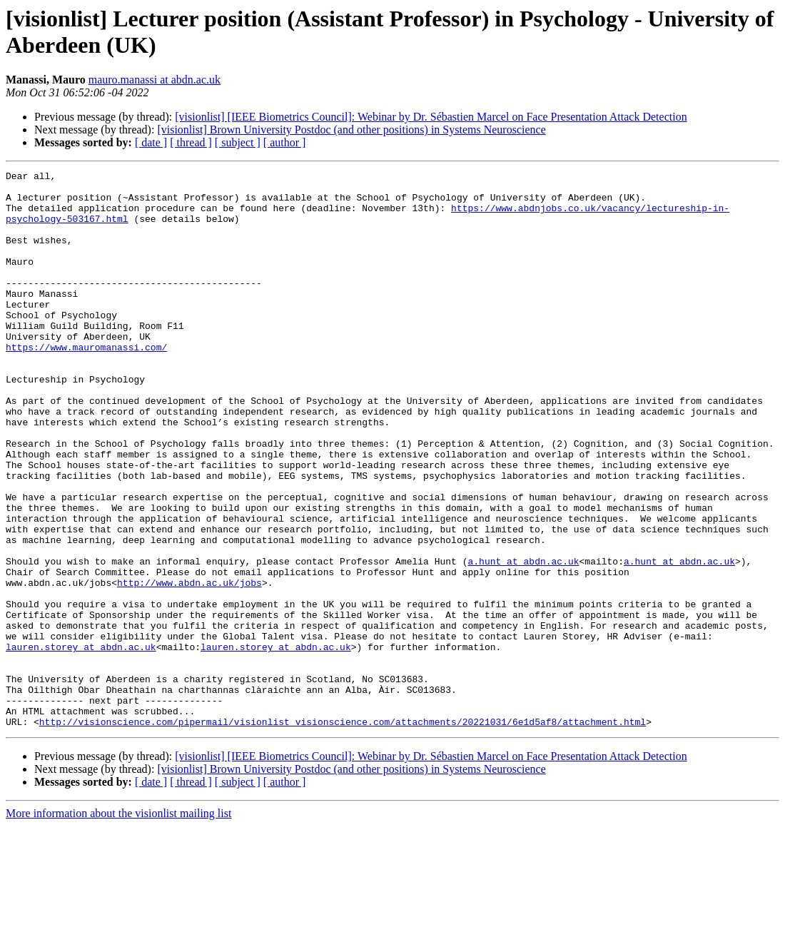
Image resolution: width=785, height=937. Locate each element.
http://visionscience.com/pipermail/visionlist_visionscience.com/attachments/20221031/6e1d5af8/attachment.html (342, 832)
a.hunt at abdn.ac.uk (523, 640)
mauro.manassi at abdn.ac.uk (154, 80)
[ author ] (284, 142)
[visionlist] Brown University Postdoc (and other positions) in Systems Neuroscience (351, 129)
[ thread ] (191, 142)
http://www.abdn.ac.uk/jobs (189, 665)
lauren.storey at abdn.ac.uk (81, 742)
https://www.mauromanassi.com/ (86, 383)
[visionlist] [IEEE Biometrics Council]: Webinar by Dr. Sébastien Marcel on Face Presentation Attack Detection (431, 117)
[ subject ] (237, 142)
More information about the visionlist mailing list (118, 924)
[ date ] (151, 142)
